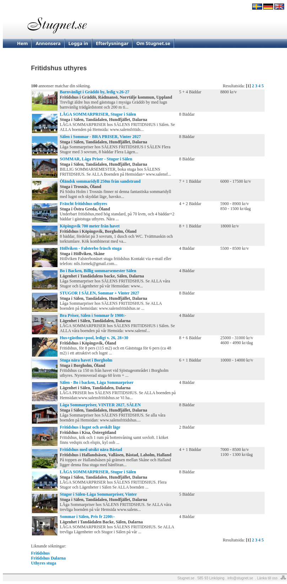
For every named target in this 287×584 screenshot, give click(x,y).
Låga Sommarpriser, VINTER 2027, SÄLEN (100, 404)
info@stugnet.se (240, 578)
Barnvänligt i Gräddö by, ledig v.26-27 (94, 91)
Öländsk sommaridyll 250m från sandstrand (100, 181)
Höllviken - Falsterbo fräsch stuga (90, 248)
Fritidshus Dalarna (48, 558)
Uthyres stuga (43, 563)
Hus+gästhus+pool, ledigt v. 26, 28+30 (94, 337)
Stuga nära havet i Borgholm (86, 360)
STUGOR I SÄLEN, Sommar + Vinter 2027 (99, 293)
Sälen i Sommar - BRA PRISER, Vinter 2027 (100, 136)
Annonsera (48, 43)
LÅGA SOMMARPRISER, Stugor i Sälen (98, 114)
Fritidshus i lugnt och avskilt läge (90, 427)
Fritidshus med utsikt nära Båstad (91, 449)
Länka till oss (267, 578)
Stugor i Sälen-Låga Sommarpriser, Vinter (98, 494)
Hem (22, 43)
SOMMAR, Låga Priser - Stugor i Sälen (96, 158)
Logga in (78, 43)
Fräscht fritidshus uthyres (83, 203)
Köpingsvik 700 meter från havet (89, 226)
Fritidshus (40, 553)
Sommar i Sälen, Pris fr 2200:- (87, 516)
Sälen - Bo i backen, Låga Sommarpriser (97, 382)
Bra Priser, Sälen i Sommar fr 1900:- (93, 315)
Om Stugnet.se (153, 43)
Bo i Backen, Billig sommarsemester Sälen (98, 270)
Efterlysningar (112, 43)
